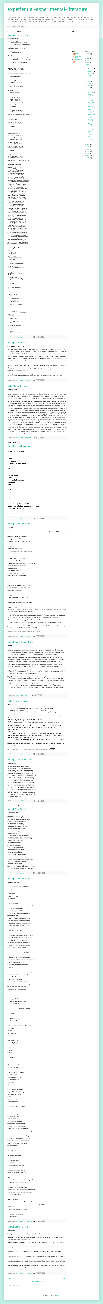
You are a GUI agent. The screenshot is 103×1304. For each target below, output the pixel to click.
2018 (88, 62)
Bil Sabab (77, 54)
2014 (88, 147)
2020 (88, 58)
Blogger (58, 1295)
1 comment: (27, 695)
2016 (88, 67)
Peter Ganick (78, 59)
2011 (88, 153)
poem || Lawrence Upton (18, 524)
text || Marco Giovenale (18, 386)
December (91, 69)
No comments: (28, 337)
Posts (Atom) (17, 1285)
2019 (88, 60)
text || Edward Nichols (17, 701)
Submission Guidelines (18, 26)
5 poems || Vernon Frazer (19, 35)
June (89, 83)
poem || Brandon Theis (17, 1227)
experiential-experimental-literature (47, 9)
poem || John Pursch (16, 342)
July (89, 81)
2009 (88, 158)
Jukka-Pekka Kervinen (78, 57)
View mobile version (37, 1281)
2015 (88, 144)
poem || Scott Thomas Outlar (20, 642)
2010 (88, 155)
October (90, 73)
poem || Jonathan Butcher (19, 759)
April (89, 88)
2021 (88, 56)
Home (7, 26)
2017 (88, 64)
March (90, 90)
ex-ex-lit (77, 62)
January (90, 142)
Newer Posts (11, 1278)
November (91, 71)
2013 (88, 149)
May (89, 85)
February (90, 92)
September (91, 75)
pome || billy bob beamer (18, 446)
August (90, 79)
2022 (88, 54)
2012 (88, 151)
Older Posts (63, 1278)
